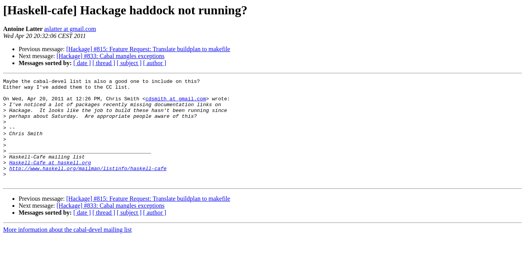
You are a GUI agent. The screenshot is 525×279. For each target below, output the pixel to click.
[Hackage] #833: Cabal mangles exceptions (111, 56)
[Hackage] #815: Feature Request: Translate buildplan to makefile (148, 49)
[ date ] (82, 63)
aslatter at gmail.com (70, 29)
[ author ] (154, 63)
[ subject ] (129, 63)
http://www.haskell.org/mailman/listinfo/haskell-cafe (88, 186)
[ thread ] (103, 63)
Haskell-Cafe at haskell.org (50, 179)
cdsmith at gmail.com (176, 103)
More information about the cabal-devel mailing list (67, 250)
